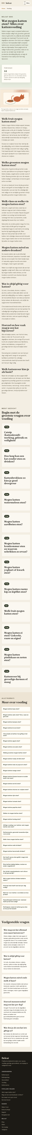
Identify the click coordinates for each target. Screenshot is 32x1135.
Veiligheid (4, 1130)
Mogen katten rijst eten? (11, 795)
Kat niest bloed (6, 1100)
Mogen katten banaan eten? (12, 722)
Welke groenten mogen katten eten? (15, 753)
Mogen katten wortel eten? (12, 784)
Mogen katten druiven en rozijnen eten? (16, 789)
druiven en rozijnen (8, 156)
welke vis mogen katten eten (12, 241)
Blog (3, 1122)
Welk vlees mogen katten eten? (13, 839)
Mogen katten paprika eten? (12, 807)
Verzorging (5, 1127)
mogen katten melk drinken (12, 273)
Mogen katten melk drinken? (12, 845)
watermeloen (22, 154)
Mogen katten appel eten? (11, 741)
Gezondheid (5, 1080)
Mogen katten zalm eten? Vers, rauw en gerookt (15, 715)
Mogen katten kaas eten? (11, 709)
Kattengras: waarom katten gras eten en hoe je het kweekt (15, 908)
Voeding (4, 1082)
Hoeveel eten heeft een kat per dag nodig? (14, 886)
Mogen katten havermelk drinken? (14, 851)
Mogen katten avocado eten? (12, 747)
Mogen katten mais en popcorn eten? (15, 765)
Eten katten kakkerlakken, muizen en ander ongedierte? (15, 865)
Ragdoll (4, 1112)
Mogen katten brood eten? (11, 728)
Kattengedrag (5, 1077)
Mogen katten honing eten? (12, 819)
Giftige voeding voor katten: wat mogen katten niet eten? (16, 826)
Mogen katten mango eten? (12, 770)
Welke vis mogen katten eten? (12, 813)
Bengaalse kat (6, 1115)
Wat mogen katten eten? (9, 1092)
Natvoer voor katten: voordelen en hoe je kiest (15, 893)
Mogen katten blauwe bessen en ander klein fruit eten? (15, 777)
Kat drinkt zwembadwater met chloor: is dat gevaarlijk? (15, 872)
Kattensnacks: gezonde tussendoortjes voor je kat (15, 833)
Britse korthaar (6, 1110)
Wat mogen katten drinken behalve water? (14, 879)
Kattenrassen (5, 1075)
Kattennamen (5, 1085)
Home (3, 8)
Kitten (3, 1124)
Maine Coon (5, 1107)
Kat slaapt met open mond (9, 1097)
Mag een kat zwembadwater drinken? (12, 1095)
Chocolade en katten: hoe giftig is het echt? (15, 734)
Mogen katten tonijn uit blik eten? (14, 759)
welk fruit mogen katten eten (19, 151)
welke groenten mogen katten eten (14, 195)
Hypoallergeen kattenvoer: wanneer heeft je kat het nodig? (14, 900)
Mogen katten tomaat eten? (12, 801)
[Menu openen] (27, 3)
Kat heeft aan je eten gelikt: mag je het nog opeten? (15, 858)
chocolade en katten (8, 319)
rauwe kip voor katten (17, 220)
